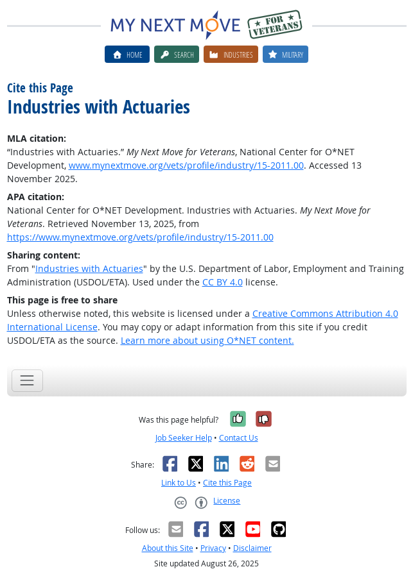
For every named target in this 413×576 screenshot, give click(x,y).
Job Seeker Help (183, 437)
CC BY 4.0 (222, 282)
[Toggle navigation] (27, 380)
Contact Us (238, 437)
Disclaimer (252, 548)
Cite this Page (227, 482)
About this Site (167, 548)
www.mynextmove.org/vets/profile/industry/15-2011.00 (186, 165)
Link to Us (178, 482)
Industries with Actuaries (89, 268)
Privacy (213, 548)
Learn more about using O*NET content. (207, 340)
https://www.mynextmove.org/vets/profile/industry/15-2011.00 (140, 237)
